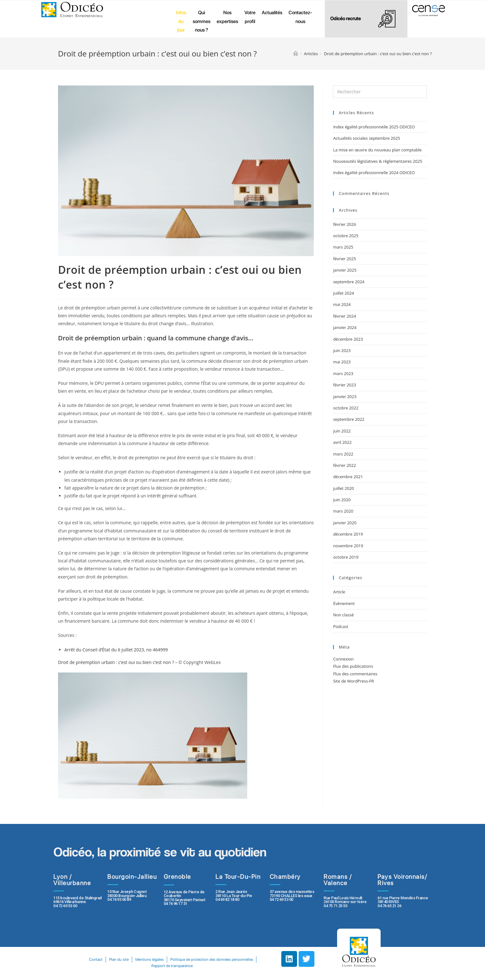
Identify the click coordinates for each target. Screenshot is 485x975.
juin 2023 (342, 350)
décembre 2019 (348, 534)
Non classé (343, 615)
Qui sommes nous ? (201, 21)
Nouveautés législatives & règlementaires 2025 (377, 161)
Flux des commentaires (355, 674)
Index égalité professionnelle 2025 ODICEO (374, 127)
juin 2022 (342, 431)
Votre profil (249, 16)
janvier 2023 (344, 396)
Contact (139, 959)
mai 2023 (342, 362)
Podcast (340, 626)
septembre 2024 (348, 282)
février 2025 (344, 258)
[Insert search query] (380, 91)
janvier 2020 (344, 523)
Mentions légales (196, 959)
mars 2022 (343, 454)
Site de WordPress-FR (353, 681)
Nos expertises (227, 16)
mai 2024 (342, 304)
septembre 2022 (348, 419)
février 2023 (344, 385)
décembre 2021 (348, 476)
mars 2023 (343, 373)
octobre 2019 (345, 557)
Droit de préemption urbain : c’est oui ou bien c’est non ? (116, 662)
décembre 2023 (348, 339)
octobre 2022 (345, 408)
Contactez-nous (300, 16)
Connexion (343, 659)
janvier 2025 (344, 270)
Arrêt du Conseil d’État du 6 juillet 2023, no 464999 (116, 650)
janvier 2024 (344, 327)
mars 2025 (343, 247)
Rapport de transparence (217, 965)
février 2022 (344, 465)
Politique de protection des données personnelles (147, 965)
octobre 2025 (345, 235)
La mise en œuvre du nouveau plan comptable (377, 150)
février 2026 (344, 224)
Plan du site (163, 959)
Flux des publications (353, 666)
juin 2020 (342, 499)
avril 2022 (342, 442)
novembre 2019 (348, 546)
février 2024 (344, 316)
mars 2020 (343, 511)
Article (339, 592)
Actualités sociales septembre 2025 (367, 138)
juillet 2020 (343, 488)
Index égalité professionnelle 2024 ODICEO (374, 172)
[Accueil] (296, 53)
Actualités (272, 12)
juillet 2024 (343, 293)
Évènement (343, 603)
